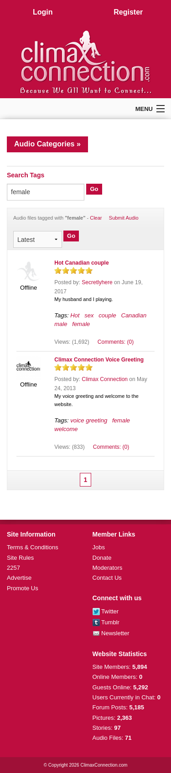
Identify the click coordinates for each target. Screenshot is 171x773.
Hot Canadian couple (81, 263)
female (81, 324)
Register (128, 12)
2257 (13, 567)
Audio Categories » (47, 144)
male (60, 324)
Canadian (134, 315)
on (58, 270)
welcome (66, 429)
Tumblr (106, 622)
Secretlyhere (97, 282)
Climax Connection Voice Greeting (99, 359)
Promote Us (22, 588)
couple (107, 315)
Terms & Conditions (32, 547)
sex (88, 315)
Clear (96, 218)
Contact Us (107, 577)
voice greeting (88, 420)
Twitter (106, 611)
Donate (102, 557)
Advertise (19, 577)
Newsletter (111, 633)
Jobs (99, 547)
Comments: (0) (116, 342)
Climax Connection (105, 379)
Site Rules (20, 557)
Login (43, 12)
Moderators (108, 567)
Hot (74, 315)
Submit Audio (124, 218)
